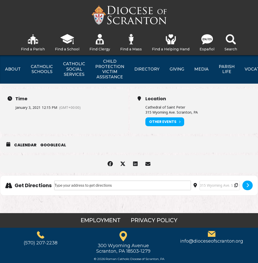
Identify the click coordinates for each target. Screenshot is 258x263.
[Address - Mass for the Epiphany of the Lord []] (122, 185)
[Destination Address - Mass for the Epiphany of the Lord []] (220, 185)
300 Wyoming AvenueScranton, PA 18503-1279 (123, 248)
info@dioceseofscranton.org (211, 241)
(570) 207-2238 (40, 243)
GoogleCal (53, 145)
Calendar (25, 145)
